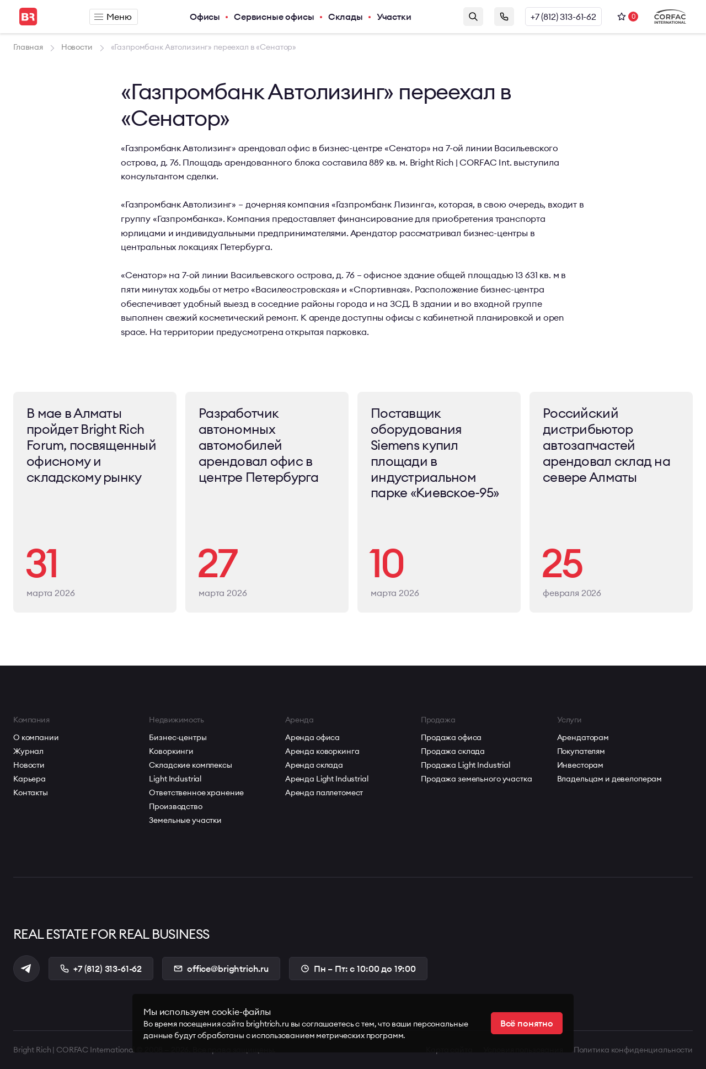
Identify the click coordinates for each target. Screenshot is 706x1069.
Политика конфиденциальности (633, 1050)
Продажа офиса (451, 737)
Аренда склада (314, 765)
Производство (175, 806)
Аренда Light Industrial (326, 779)
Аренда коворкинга (322, 751)
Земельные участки (185, 820)
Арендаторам (583, 737)
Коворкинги (171, 751)
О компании (36, 737)
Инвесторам (580, 765)
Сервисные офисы (274, 16)
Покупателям (581, 751)
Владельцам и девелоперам (609, 779)
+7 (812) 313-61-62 (563, 16)
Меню (112, 16)
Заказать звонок (504, 16)
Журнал (28, 751)
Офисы (205, 16)
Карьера (29, 779)
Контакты (30, 792)
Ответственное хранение (196, 792)
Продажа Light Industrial (465, 765)
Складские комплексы (190, 765)
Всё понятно (526, 1023)
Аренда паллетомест (324, 792)
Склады (345, 16)
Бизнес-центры (177, 737)
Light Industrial (175, 779)
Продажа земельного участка (476, 779)
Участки (394, 16)
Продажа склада (453, 751)
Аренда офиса (312, 737)
